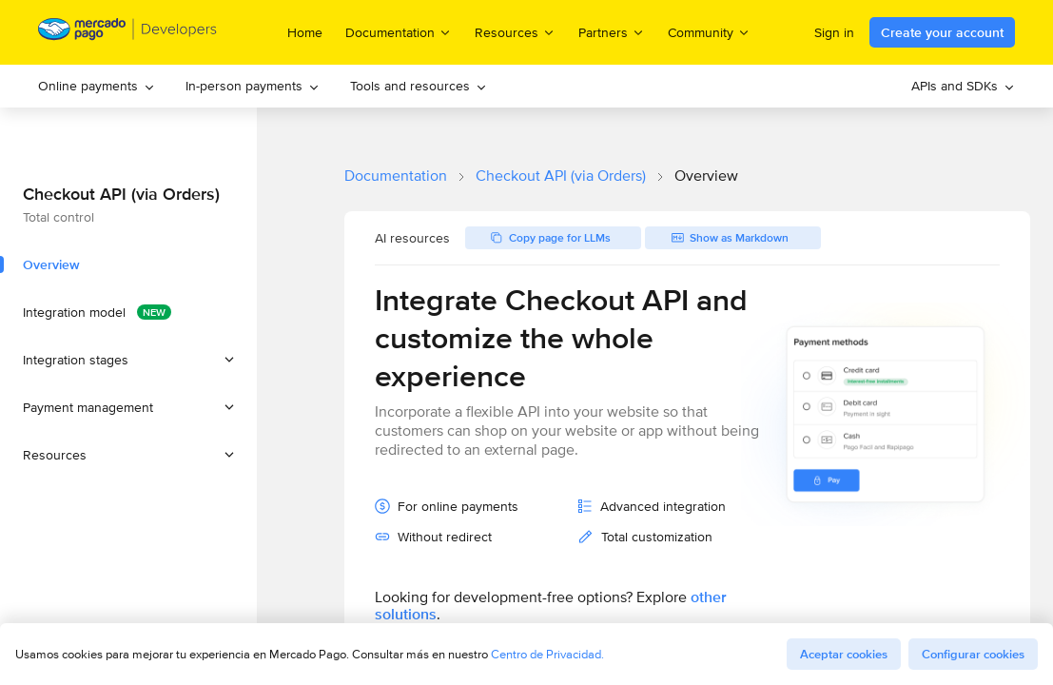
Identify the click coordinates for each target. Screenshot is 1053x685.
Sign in (834, 32)
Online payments (96, 85)
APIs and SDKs (963, 85)
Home (304, 32)
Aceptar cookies (843, 654)
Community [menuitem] (709, 32)
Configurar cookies (973, 654)
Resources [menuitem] (515, 32)
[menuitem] (96, 86)
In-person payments (252, 85)
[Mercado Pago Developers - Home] (128, 33)
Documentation (395, 175)
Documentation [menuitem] (398, 32)
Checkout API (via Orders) (561, 175)
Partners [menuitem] (611, 32)
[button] (128, 359)
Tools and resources (418, 85)
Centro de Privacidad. (547, 654)
